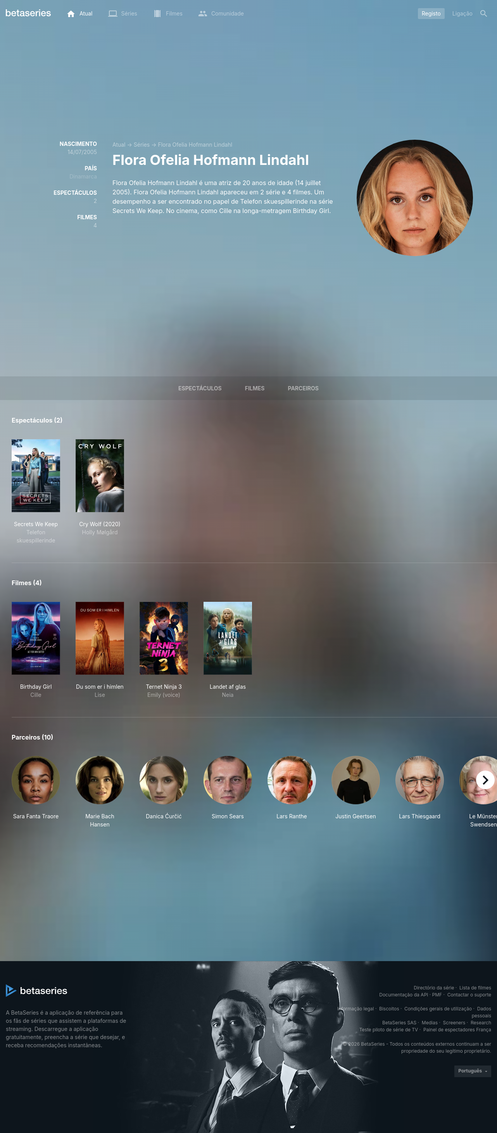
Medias (430, 1023)
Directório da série (434, 988)
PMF (437, 995)
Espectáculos (200, 388)
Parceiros (303, 388)
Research (481, 1023)
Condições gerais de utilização (438, 1009)
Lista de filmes (475, 988)
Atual (119, 144)
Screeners (454, 1023)
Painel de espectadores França (457, 1030)
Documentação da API (403, 995)
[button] (36, 792)
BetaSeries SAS (399, 1023)
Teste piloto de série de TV (388, 1030)
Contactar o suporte (469, 995)
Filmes (255, 388)
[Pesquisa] (483, 13)
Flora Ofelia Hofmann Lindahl (195, 144)
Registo (431, 13)
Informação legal (355, 1009)
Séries (142, 144)
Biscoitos (389, 1009)
